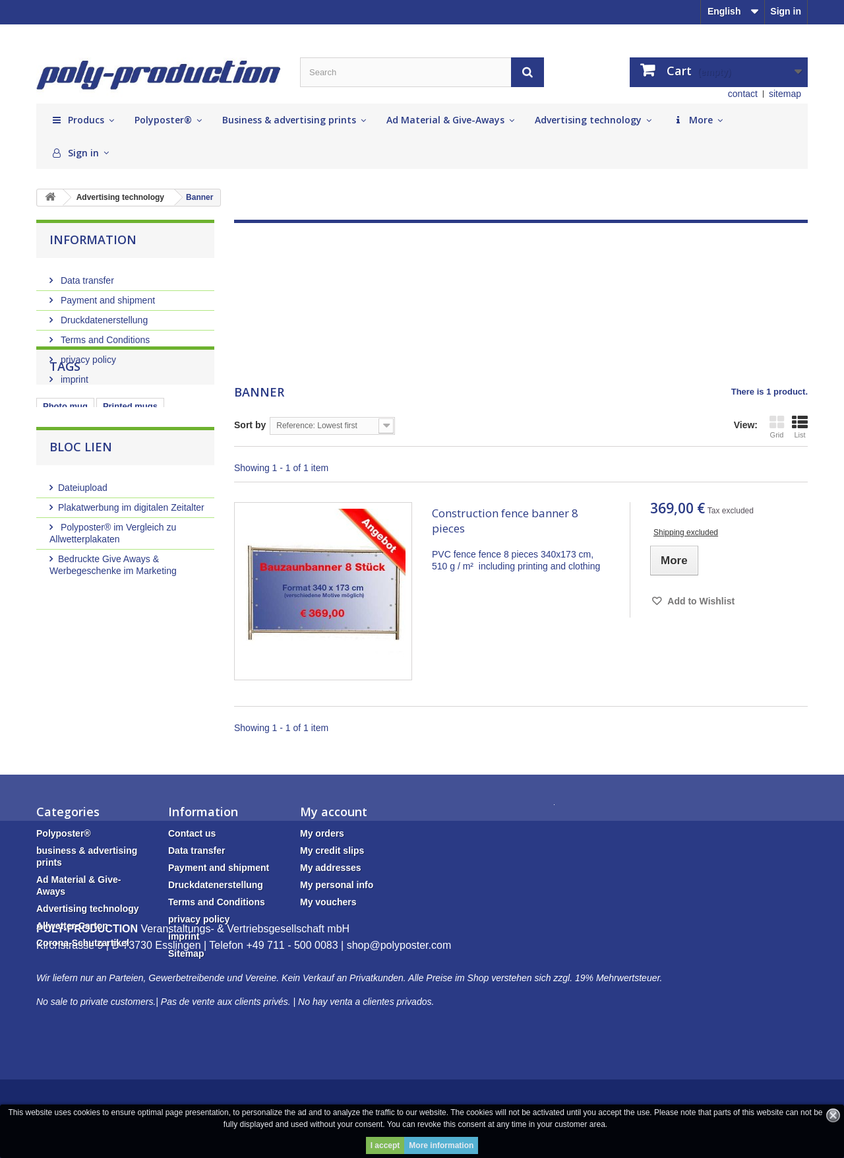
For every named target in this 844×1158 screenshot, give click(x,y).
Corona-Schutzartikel (82, 943)
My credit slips (332, 850)
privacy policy (87, 354)
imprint (73, 374)
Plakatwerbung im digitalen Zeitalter (131, 570)
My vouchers (328, 902)
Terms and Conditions (104, 334)
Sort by (250, 425)
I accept (385, 1145)
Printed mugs (130, 463)
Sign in (785, 11)
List (800, 426)
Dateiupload (82, 550)
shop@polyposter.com (399, 1024)
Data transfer (86, 275)
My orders (322, 833)
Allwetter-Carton (72, 925)
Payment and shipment (106, 295)
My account (333, 812)
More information (441, 1145)
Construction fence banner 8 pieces (505, 520)
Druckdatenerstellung (103, 314)
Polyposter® (63, 833)
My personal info (336, 885)
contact (743, 93)
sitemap (785, 93)
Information (92, 239)
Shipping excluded (685, 532)
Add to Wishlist (700, 601)
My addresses (330, 867)
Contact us (192, 833)
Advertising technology (87, 908)
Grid (776, 426)
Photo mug (65, 463)
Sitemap (186, 953)
